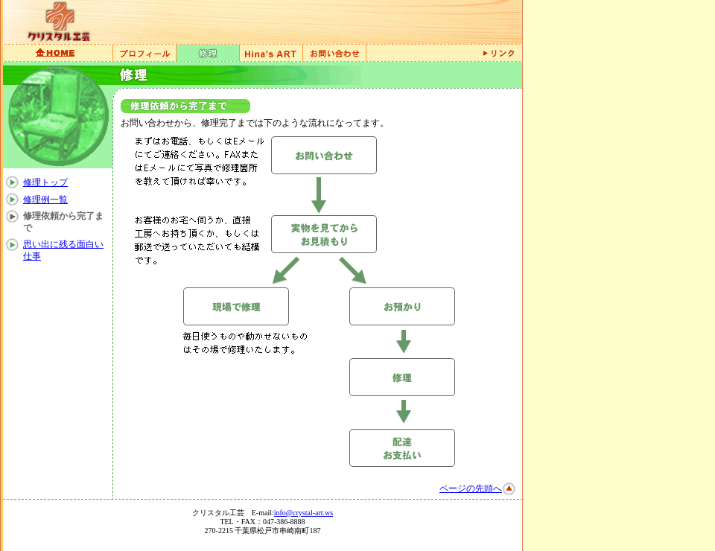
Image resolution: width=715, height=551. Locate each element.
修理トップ (45, 182)
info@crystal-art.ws (303, 513)
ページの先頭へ (470, 488)
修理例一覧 (45, 199)
